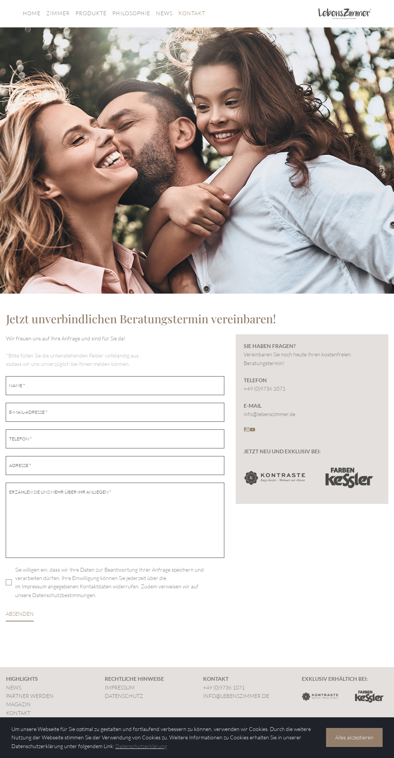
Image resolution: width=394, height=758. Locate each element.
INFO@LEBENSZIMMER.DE (236, 696)
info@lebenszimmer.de (269, 414)
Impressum (34, 586)
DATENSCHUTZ (124, 696)
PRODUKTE (91, 13)
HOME (32, 13)
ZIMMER (58, 13)
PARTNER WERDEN (30, 696)
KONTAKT (191, 13)
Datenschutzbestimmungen (63, 595)
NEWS (164, 13)
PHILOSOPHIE (131, 13)
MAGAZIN (18, 704)
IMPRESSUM (120, 687)
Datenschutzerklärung (141, 746)
